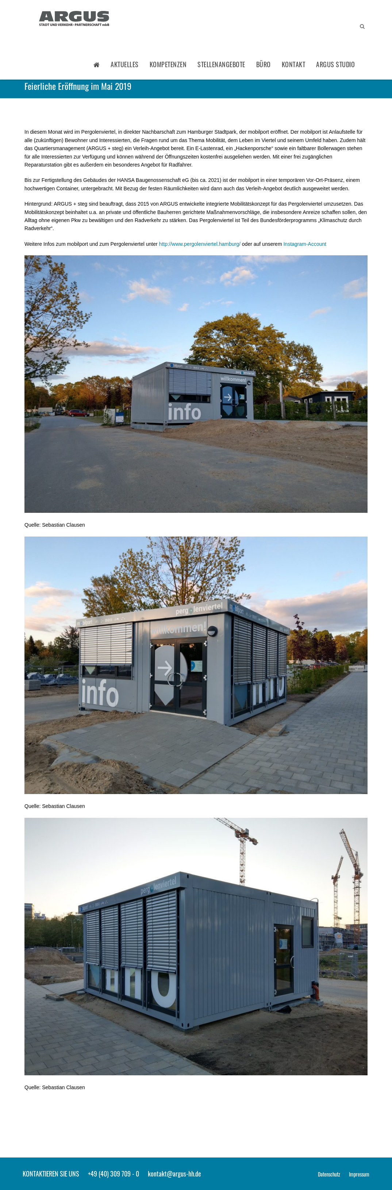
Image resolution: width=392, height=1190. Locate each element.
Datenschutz (329, 1174)
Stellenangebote (221, 64)
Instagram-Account (304, 244)
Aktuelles (125, 64)
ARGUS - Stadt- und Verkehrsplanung (74, 19)
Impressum (359, 1174)
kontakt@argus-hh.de (174, 1173)
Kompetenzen (168, 64)
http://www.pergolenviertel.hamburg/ (200, 244)
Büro (263, 64)
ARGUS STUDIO (335, 64)
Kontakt (293, 64)
